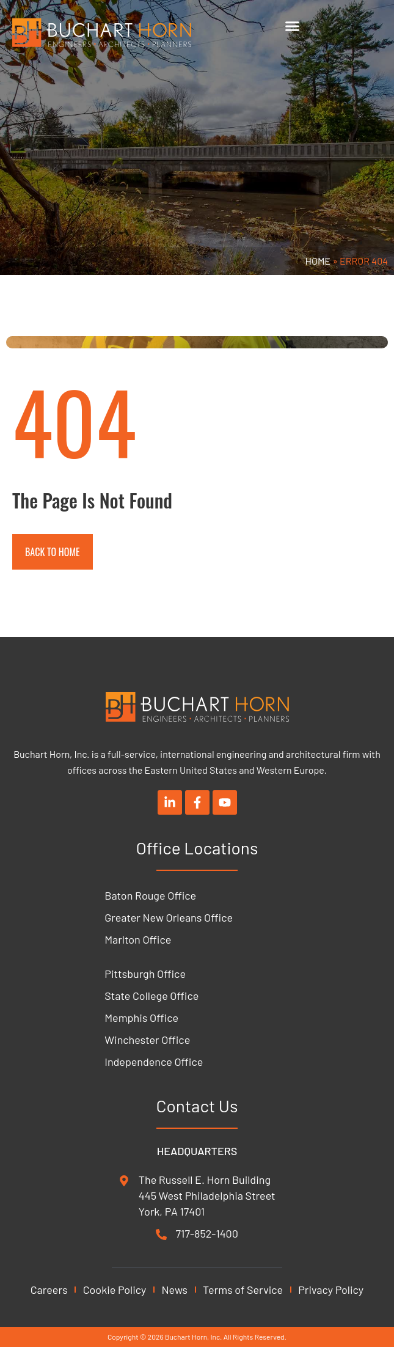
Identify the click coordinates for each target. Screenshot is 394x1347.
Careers (49, 1289)
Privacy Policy (330, 1289)
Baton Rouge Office (150, 895)
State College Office (151, 995)
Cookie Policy (115, 1289)
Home (318, 260)
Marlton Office (137, 939)
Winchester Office (147, 1039)
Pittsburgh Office (145, 973)
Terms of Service (243, 1289)
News (174, 1289)
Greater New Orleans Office (168, 917)
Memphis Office (141, 1017)
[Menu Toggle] (292, 26)
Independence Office (153, 1061)
